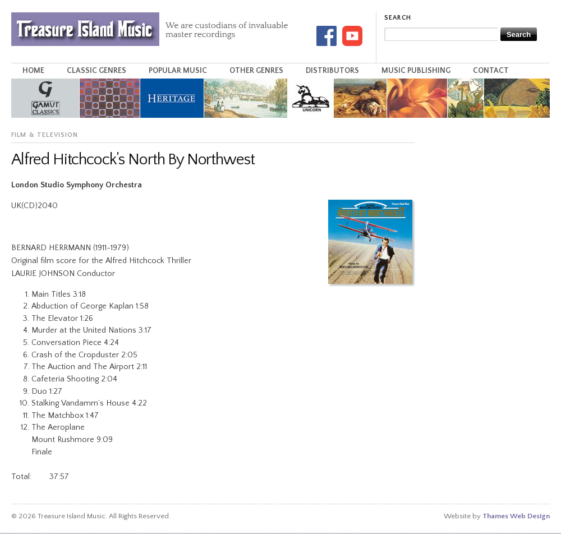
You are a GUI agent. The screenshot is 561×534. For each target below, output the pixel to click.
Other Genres (256, 70)
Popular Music (178, 70)
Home (33, 70)
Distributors (332, 70)
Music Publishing (415, 70)
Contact (491, 70)
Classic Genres (96, 70)
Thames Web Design (516, 516)
